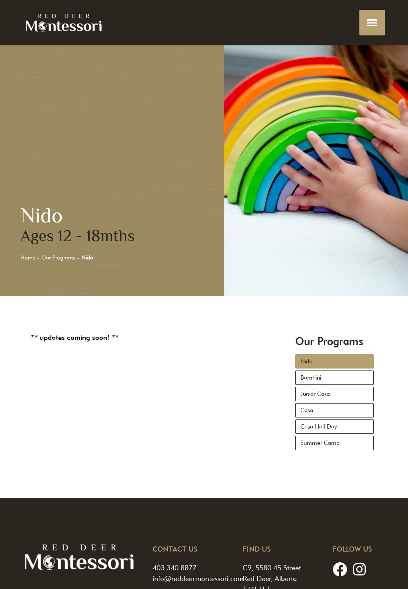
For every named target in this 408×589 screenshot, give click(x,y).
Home (27, 257)
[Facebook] (340, 569)
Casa (306, 410)
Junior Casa (315, 394)
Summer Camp (319, 443)
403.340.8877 (174, 568)
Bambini (310, 377)
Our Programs (58, 257)
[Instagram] (359, 569)
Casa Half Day (318, 426)
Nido (306, 361)
